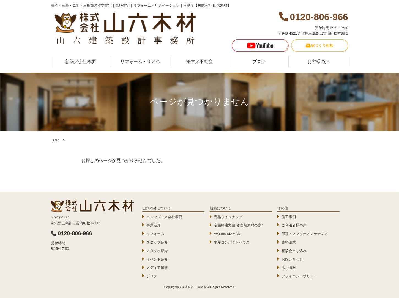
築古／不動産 (199, 61)
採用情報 (289, 268)
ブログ (259, 61)
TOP (55, 140)
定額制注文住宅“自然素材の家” (238, 225)
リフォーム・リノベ (140, 61)
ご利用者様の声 (294, 225)
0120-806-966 (71, 233)
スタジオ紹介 (157, 251)
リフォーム (155, 234)
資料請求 (289, 242)
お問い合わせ (292, 259)
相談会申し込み (294, 251)
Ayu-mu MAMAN (227, 234)
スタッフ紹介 (157, 242)
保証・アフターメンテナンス (305, 234)
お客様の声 (318, 61)
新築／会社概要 (80, 61)
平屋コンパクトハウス (232, 242)
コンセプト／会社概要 (164, 217)
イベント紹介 (157, 259)
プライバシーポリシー (299, 276)
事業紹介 (153, 225)
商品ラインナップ (228, 217)
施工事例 (289, 217)
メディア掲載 (157, 268)
